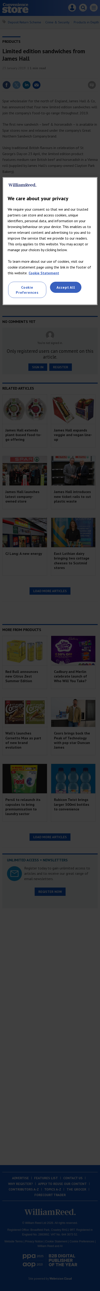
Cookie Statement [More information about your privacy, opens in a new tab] (44, 273)
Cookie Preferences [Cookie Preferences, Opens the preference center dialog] (27, 290)
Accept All (66, 287)
